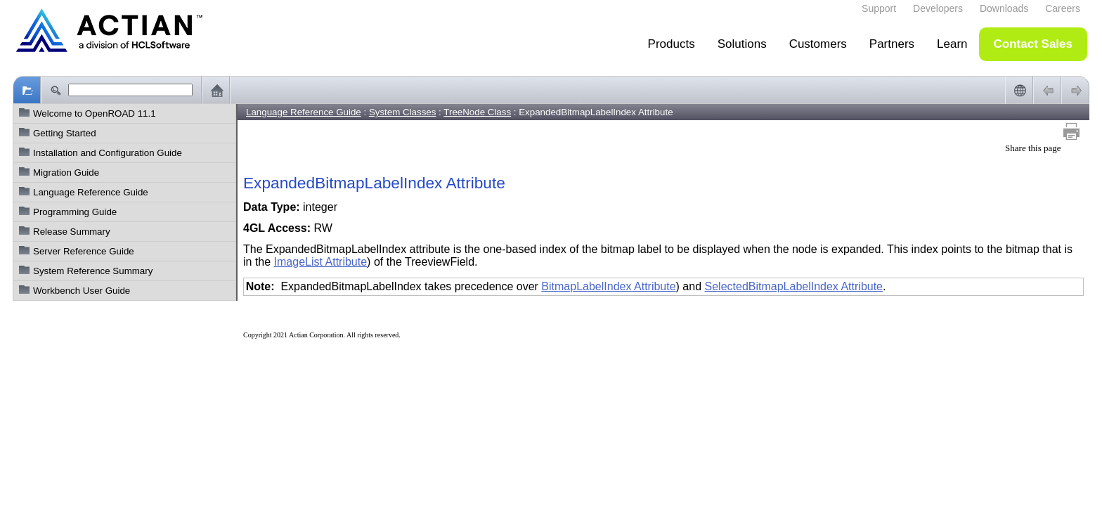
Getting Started (64, 133)
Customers (818, 44)
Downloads (1004, 8)
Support (879, 8)
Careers (1062, 8)
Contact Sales (1033, 44)
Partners (891, 44)
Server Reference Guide (83, 251)
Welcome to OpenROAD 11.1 (94, 113)
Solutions (742, 44)
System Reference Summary (93, 271)
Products (671, 44)
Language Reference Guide (90, 192)
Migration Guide (66, 172)
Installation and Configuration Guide (107, 153)
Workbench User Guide (81, 290)
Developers (938, 8)
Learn (952, 44)
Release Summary (71, 231)
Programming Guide (75, 212)
